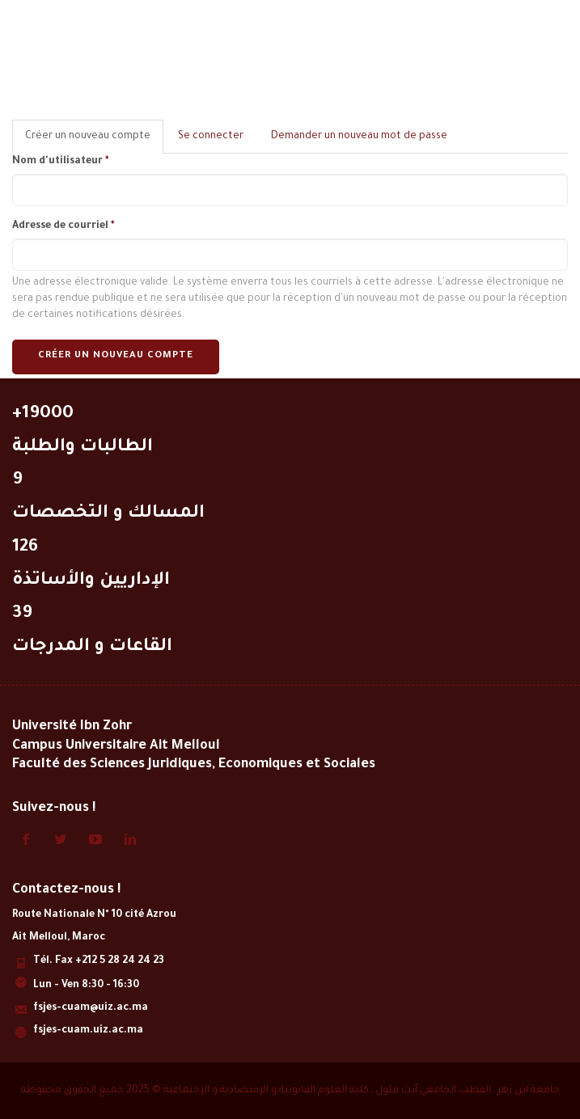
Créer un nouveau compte (115, 356)
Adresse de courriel (63, 226)
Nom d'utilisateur (60, 161)
